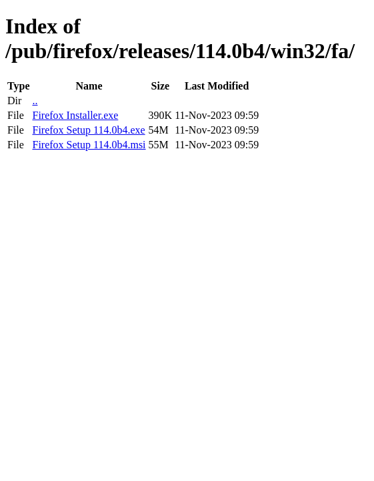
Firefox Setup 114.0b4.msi (88, 144)
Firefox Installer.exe (75, 115)
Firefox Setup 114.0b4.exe (88, 130)
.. (34, 100)
